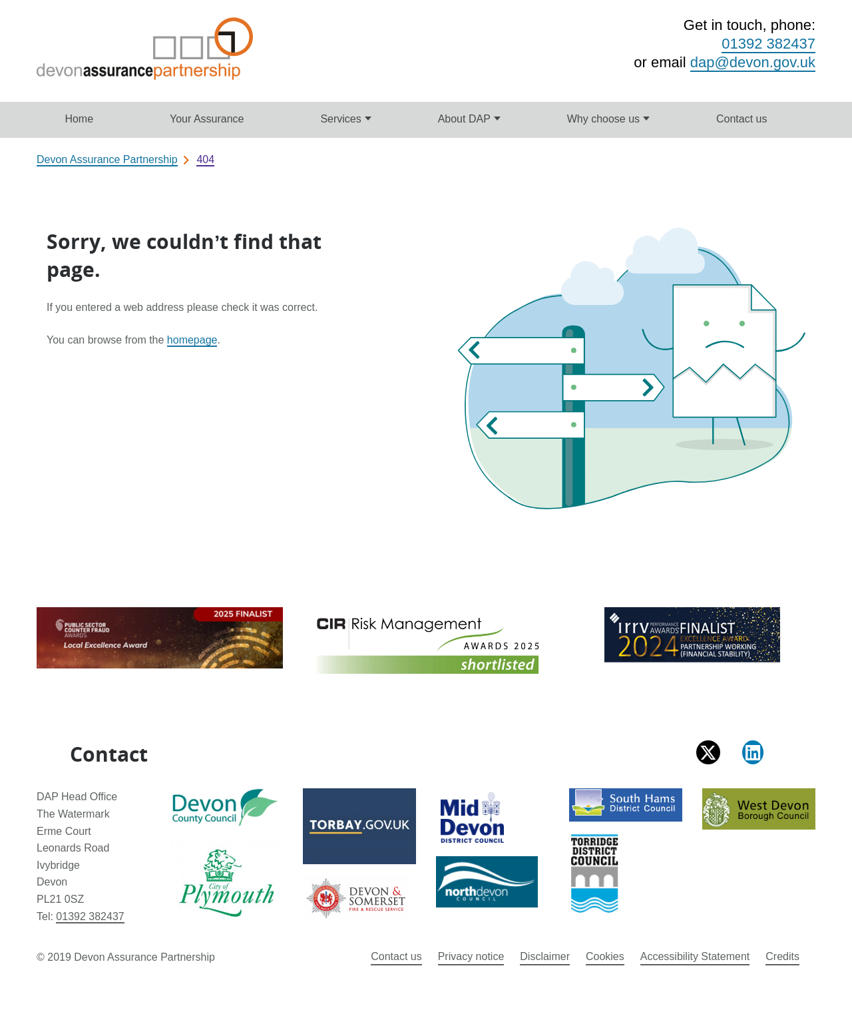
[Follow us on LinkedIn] (752, 753)
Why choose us (603, 119)
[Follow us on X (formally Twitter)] (708, 753)
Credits (782, 956)
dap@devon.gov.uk (752, 62)
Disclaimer (545, 956)
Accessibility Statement (695, 956)
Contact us (741, 119)
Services (340, 119)
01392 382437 (768, 43)
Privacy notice (471, 956)
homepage (192, 340)
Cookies (605, 956)
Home (79, 119)
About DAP (464, 119)
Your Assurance (207, 119)
